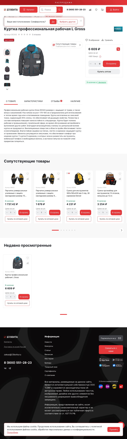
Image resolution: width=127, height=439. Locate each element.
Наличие (75, 101)
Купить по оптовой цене (17, 219)
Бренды (48, 363)
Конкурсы (49, 346)
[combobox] (48, 10)
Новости (48, 342)
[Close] (80, 20)
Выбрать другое (67, 21)
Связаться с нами (111, 349)
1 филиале (101, 82)
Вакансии (49, 354)
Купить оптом (104, 71)
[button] (7, 89)
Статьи (47, 350)
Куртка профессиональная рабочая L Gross (16, 276)
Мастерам (49, 359)
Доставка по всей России (15, 347)
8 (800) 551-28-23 (76, 9)
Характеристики (33, 101)
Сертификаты (50, 371)
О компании (50, 375)
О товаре (11, 101)
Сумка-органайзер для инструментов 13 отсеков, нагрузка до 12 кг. (108, 193)
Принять (114, 429)
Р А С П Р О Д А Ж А (63, 2)
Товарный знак (51, 367)
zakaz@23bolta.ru (12, 354)
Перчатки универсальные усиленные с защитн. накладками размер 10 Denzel (16, 193)
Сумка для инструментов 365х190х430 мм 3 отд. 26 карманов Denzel (78, 193)
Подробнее (12, 432)
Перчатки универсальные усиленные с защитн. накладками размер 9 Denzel (47, 193)
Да (53, 21)
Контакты (8, 342)
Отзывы (56, 101)
